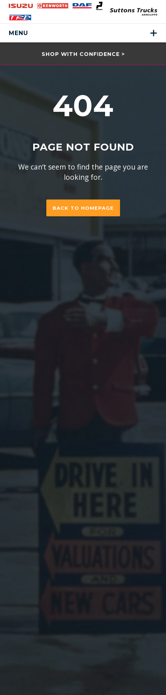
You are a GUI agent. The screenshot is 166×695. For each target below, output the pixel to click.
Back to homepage (83, 208)
